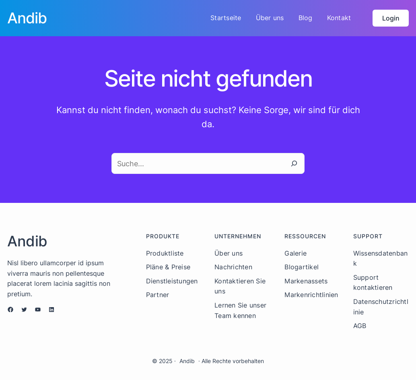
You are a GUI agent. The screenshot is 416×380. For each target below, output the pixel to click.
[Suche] (294, 163)
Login (391, 18)
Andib (187, 360)
